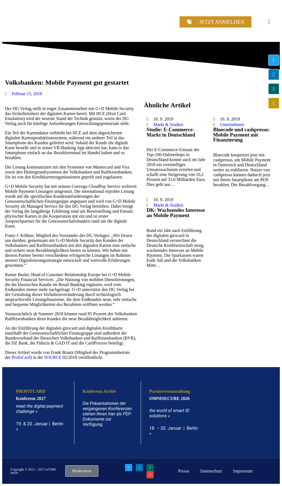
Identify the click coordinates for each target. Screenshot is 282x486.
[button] (269, 21)
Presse (183, 471)
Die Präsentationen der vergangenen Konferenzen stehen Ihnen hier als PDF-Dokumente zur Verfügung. (107, 414)
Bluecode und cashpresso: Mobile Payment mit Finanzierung (241, 135)
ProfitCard (21, 357)
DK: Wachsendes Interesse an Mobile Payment (176, 212)
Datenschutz (211, 471)
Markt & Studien (168, 124)
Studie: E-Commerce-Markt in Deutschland (171, 132)
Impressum (243, 471)
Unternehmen (232, 124)
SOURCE (52, 357)
